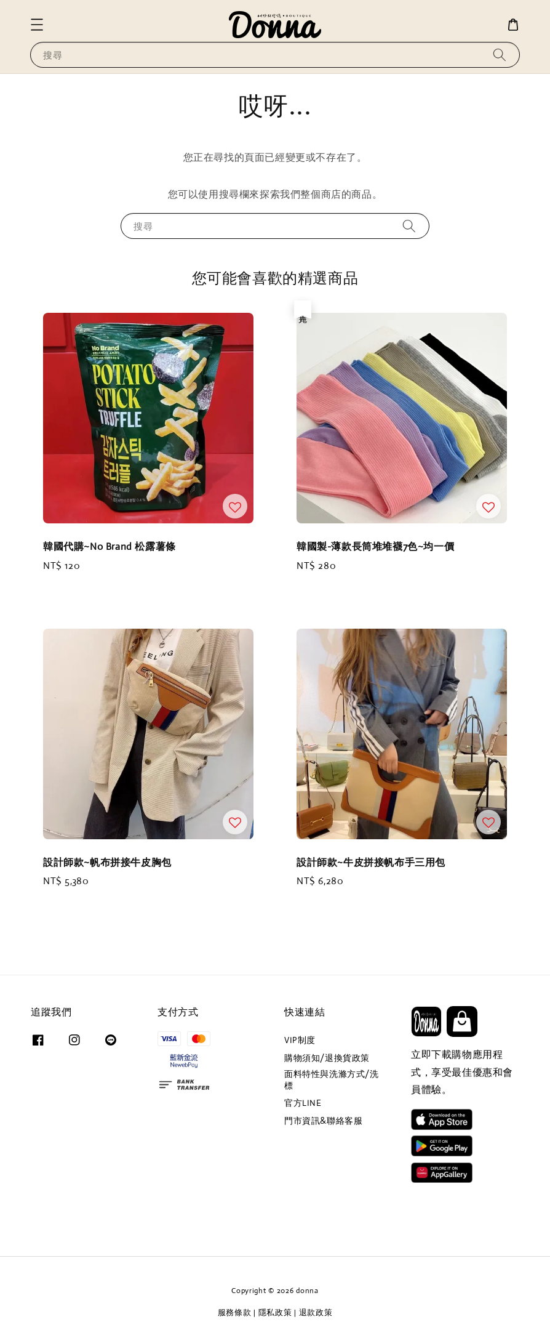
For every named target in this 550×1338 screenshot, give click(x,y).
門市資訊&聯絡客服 (323, 1120)
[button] (36, 24)
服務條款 (235, 1312)
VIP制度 (300, 1040)
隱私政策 (275, 1312)
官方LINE (303, 1102)
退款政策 (316, 1312)
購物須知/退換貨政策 (327, 1057)
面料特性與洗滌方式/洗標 (331, 1079)
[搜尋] (499, 54)
